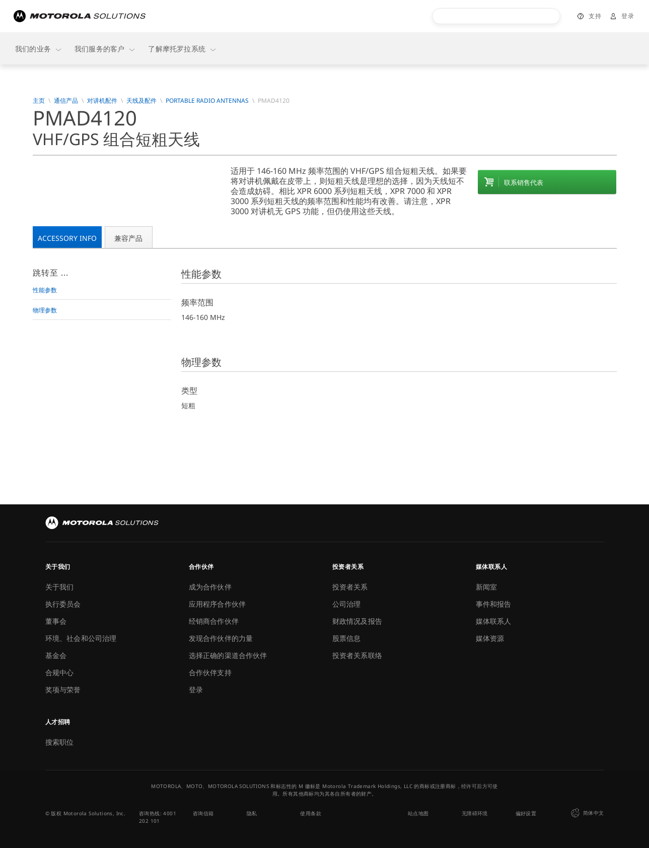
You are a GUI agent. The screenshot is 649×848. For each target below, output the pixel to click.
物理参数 (45, 310)
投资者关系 (350, 587)
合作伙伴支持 (210, 672)
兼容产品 (128, 238)
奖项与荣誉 (63, 689)
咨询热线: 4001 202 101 (157, 817)
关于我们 (59, 587)
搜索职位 (59, 742)
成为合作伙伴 (210, 587)
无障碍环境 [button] (475, 813)
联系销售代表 (523, 182)
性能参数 (45, 290)
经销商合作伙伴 (214, 621)
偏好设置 (526, 813)
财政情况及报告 (357, 621)
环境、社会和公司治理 (81, 638)
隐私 (252, 813)
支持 (595, 16)
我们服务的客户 (105, 48)
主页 (39, 101)
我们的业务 (38, 48)
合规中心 (59, 672)
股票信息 (346, 638)
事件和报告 (494, 604)
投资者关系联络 (357, 655)
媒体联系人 (494, 621)
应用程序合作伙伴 (217, 604)
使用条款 (310, 813)
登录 (627, 16)
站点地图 (418, 813)
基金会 (56, 655)
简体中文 (586, 813)
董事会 (56, 621)
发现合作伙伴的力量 (221, 638)
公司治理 (346, 604)
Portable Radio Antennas (207, 101)
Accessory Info (67, 238)
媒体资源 (490, 638)
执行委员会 (63, 604)
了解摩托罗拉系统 (182, 48)
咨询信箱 (203, 813)
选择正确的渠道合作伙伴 (228, 655)
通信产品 (66, 101)
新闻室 (486, 587)
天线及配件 (141, 101)
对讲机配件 (102, 101)
